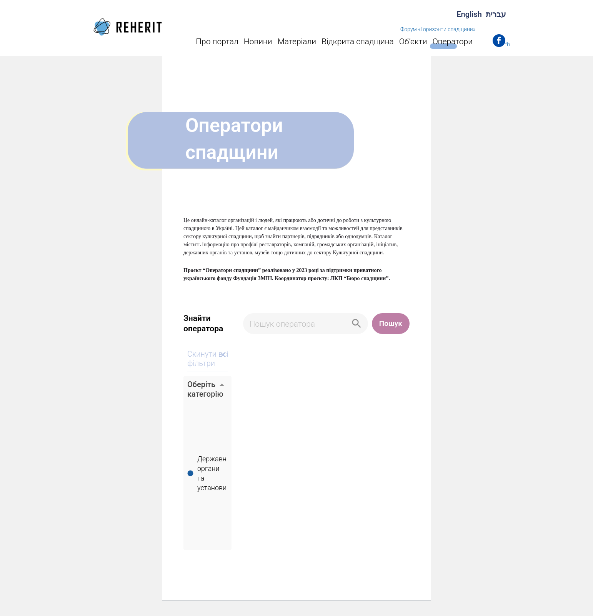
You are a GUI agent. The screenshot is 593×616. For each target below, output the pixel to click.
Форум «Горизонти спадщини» (437, 29)
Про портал (217, 41)
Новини (258, 41)
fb (507, 44)
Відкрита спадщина (357, 41)
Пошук (390, 323)
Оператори (453, 41)
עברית (496, 14)
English (469, 14)
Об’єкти (413, 41)
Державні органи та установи (210, 474)
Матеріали (297, 41)
